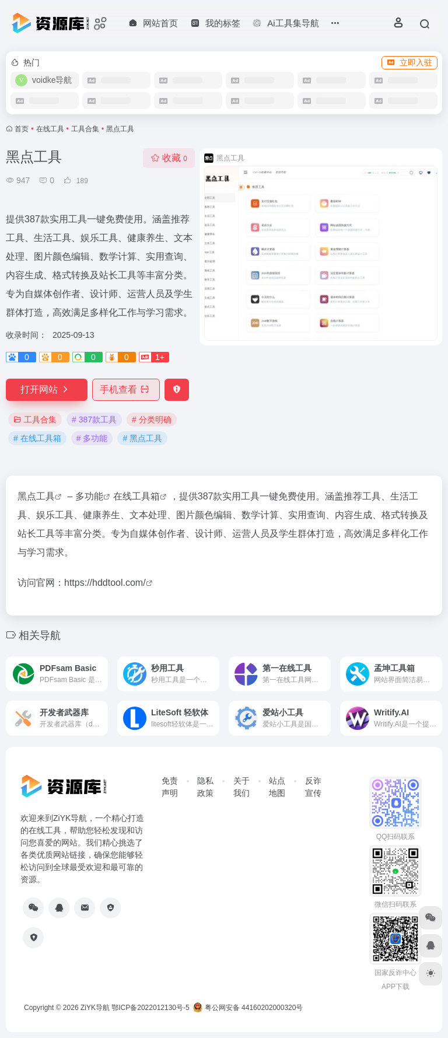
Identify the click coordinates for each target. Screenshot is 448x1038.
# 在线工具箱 (37, 438)
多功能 (89, 496)
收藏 (168, 158)
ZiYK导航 (95, 1008)
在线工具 (50, 129)
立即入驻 (409, 62)
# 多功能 (92, 438)
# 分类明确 (152, 419)
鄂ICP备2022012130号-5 (150, 1008)
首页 (22, 129)
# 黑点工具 (142, 438)
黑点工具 (36, 496)
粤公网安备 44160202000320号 (248, 1008)
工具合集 (85, 129)
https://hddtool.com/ (105, 583)
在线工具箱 (136, 496)
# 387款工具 (94, 419)
